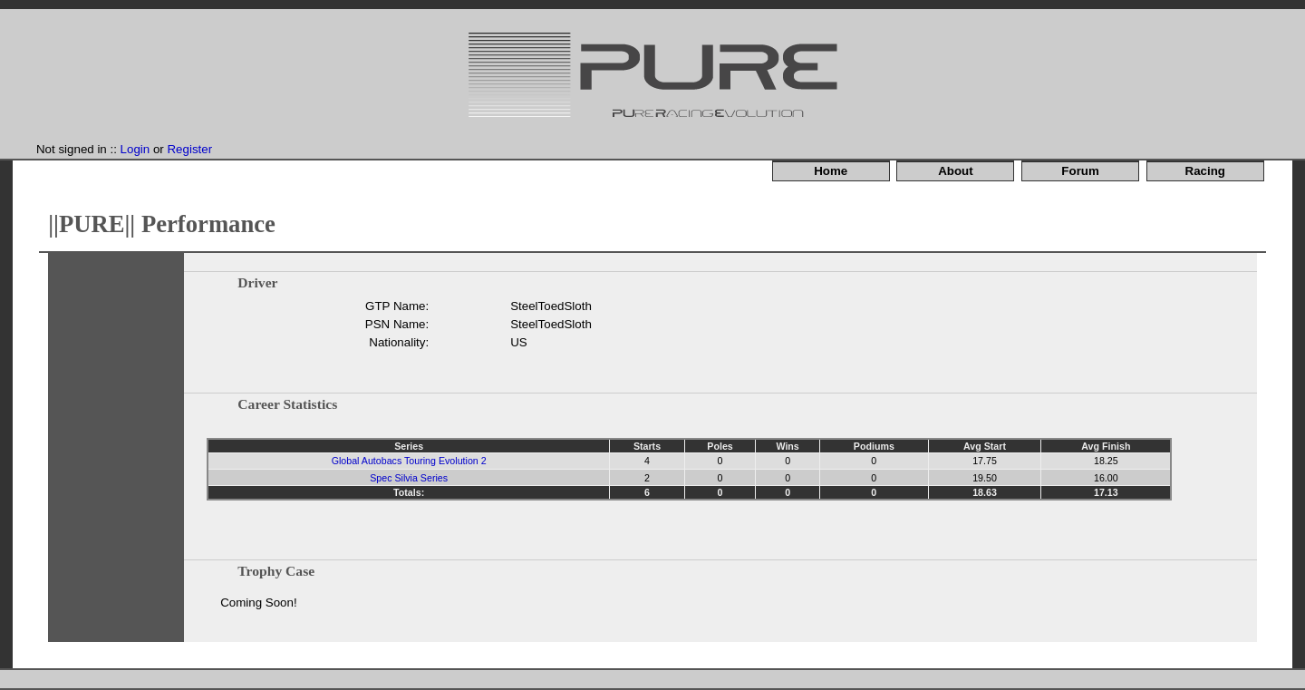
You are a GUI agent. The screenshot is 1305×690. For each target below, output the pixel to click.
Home (830, 171)
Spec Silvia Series (409, 477)
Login (135, 149)
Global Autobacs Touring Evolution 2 (409, 460)
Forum (1079, 171)
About (955, 171)
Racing (1205, 171)
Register (189, 149)
